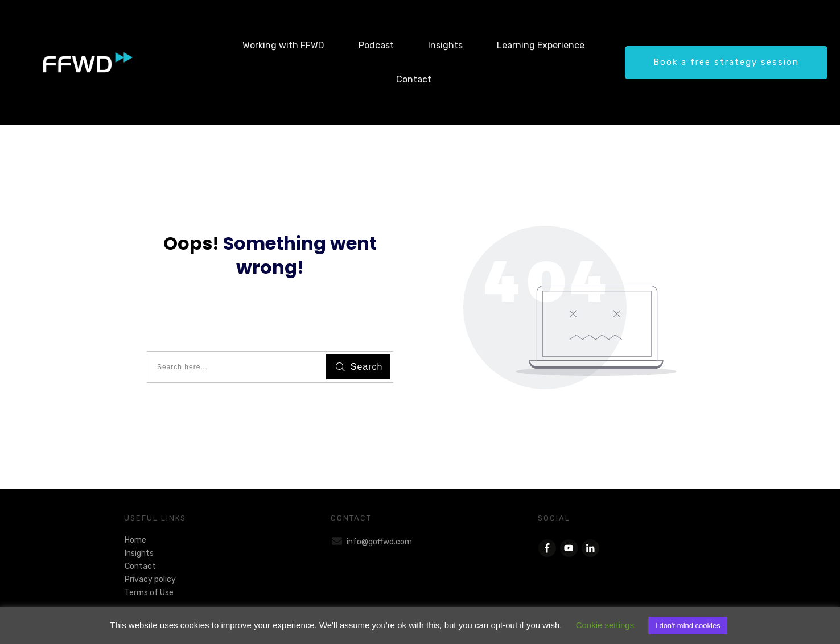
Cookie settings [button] (605, 625)
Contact (140, 566)
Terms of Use (149, 592)
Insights (139, 553)
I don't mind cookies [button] (687, 625)
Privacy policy (150, 579)
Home (135, 540)
